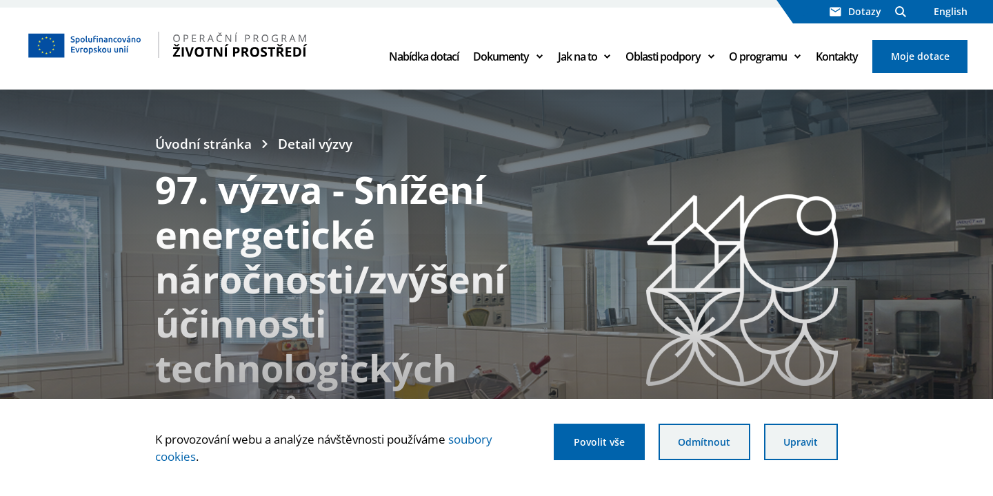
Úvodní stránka (203, 143)
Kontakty (837, 56)
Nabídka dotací (424, 56)
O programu (758, 56)
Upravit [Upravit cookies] (800, 441)
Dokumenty (501, 56)
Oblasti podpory (663, 56)
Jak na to (577, 56)
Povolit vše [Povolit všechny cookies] (599, 441)
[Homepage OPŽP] (195, 44)
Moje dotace (920, 56)
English (950, 11)
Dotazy (855, 11)
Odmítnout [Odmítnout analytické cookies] (704, 441)
